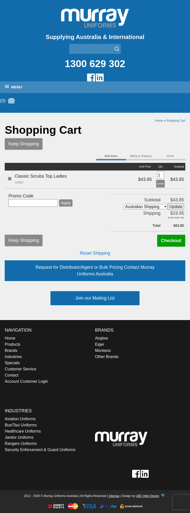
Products (12, 344)
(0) (7, 101)
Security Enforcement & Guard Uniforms (40, 450)
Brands (11, 350)
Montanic (103, 350)
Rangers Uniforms (21, 443)
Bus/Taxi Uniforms (21, 425)
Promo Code (20, 195)
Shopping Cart (175, 120)
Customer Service (20, 369)
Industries (13, 357)
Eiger (99, 344)
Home (159, 120)
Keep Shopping (23, 143)
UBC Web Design (147, 496)
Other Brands (107, 357)
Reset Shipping (95, 253)
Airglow (101, 338)
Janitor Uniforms (19, 437)
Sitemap (114, 496)
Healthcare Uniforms (23, 431)
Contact (11, 375)
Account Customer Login (26, 381)
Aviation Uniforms (20, 419)
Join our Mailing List (95, 298)
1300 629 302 (95, 63)
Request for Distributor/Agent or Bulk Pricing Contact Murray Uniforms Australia (94, 270)
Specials (12, 363)
